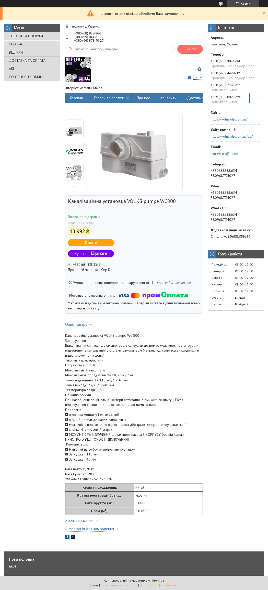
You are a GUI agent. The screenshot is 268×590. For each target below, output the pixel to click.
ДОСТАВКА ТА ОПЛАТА (27, 60)
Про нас (143, 98)
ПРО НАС (16, 44)
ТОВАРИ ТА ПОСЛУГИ (26, 36)
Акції (259, 98)
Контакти (168, 98)
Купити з (91, 253)
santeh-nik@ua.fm (224, 153)
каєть (154, 400)
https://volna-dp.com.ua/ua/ (232, 136)
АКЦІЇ (13, 68)
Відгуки (238, 98)
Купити (91, 242)
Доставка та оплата (204, 98)
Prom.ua (158, 580)
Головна (76, 98)
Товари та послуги (109, 98)
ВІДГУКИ (16, 52)
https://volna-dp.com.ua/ (229, 119)
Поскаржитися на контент (119, 585)
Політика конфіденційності (159, 585)
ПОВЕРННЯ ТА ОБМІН (26, 77)
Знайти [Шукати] (190, 49)
